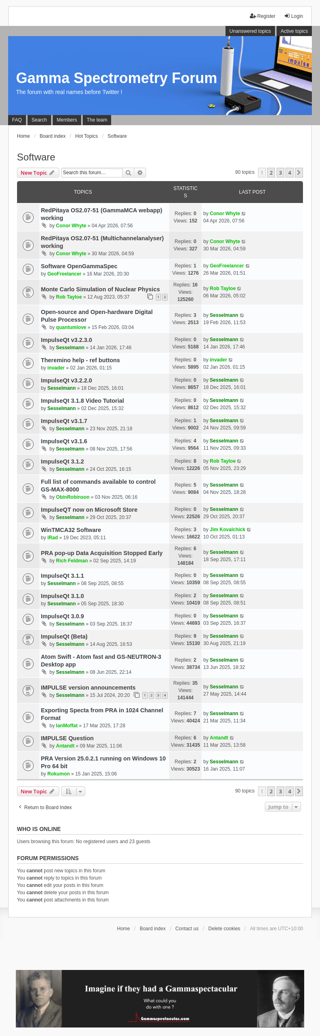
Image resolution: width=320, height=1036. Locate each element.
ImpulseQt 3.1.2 (62, 461)
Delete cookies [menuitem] (224, 928)
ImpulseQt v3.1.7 (64, 421)
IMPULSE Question (67, 738)
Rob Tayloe (69, 297)
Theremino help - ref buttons (80, 360)
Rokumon (58, 774)
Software (36, 157)
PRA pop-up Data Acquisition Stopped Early (102, 553)
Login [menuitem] (293, 16)
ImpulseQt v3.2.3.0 (66, 340)
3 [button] (280, 172)
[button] (299, 172)
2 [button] (271, 172)
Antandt (65, 746)
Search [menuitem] (39, 120)
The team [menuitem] (97, 120)
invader (56, 368)
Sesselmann (224, 315)
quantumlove (71, 327)
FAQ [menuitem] (17, 120)
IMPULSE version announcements (88, 687)
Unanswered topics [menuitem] (250, 31)
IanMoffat (66, 725)
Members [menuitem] (67, 120)
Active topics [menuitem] (294, 31)
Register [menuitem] (262, 16)
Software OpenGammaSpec (79, 266)
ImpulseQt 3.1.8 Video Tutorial (82, 400)
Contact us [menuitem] (186, 928)
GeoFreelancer (64, 274)
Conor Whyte (71, 226)
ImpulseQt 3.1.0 (62, 596)
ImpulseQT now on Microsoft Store (89, 509)
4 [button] (289, 172)
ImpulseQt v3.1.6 (64, 441)
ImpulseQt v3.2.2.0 (66, 380)
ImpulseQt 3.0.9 (62, 616)
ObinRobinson (73, 497)
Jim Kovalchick (227, 529)
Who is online (39, 829)
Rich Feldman (72, 561)
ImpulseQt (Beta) (64, 636)
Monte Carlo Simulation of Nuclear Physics (100, 289)
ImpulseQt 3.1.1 (62, 575)
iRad (52, 537)
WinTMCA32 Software (71, 530)
